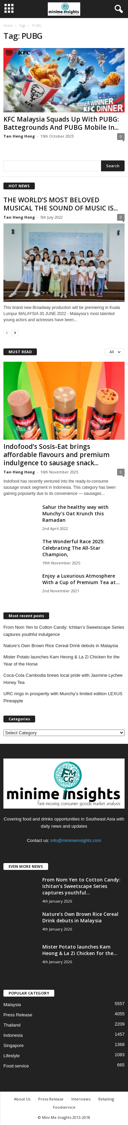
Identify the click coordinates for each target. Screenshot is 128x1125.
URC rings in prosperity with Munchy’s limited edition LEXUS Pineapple (63, 697)
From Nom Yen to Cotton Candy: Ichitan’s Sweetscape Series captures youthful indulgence (63, 631)
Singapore (13, 1045)
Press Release (17, 1014)
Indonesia (13, 1035)
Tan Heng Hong (19, 136)
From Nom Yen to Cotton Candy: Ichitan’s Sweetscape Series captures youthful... (81, 886)
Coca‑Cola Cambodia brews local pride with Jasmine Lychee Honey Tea (63, 679)
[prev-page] (6, 332)
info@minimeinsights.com (76, 840)
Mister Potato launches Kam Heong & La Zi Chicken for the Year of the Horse (61, 660)
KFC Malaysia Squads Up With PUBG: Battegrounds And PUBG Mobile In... (61, 123)
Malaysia (12, 1004)
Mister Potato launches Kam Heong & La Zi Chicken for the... (79, 949)
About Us (22, 1098)
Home (8, 25)
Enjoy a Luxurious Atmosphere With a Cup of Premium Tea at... (81, 579)
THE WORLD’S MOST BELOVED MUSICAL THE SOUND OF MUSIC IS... (60, 204)
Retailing (106, 1098)
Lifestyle (11, 1055)
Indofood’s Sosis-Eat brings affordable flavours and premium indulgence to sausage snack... (56, 454)
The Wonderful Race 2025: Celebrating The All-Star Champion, (73, 548)
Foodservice (64, 1107)
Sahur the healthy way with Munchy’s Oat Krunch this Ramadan (75, 513)
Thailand (11, 1025)
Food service (16, 1065)
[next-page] (15, 332)
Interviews (80, 1098)
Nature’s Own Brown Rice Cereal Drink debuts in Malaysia (60, 645)
